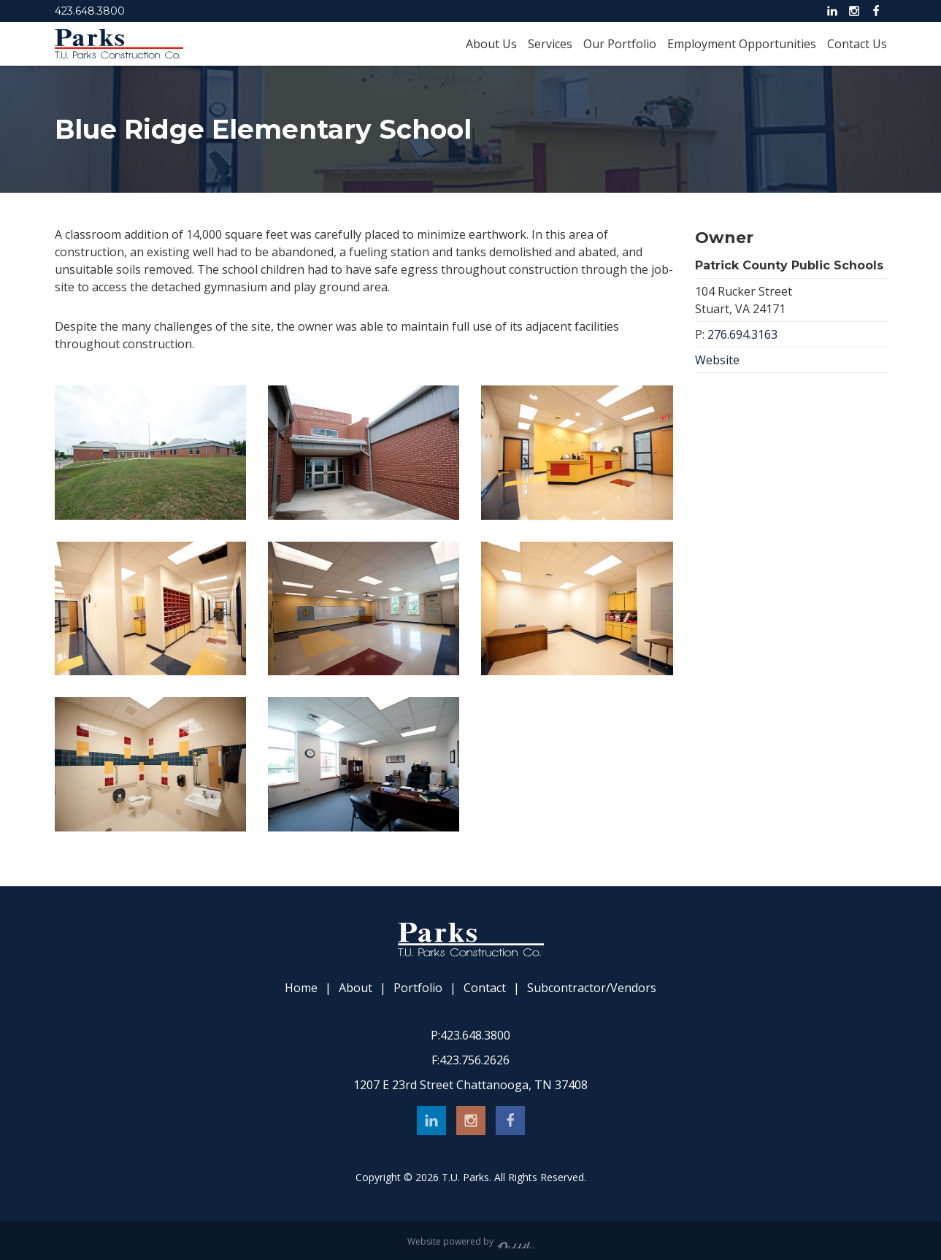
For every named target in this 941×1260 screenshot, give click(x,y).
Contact (485, 988)
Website (717, 360)
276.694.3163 (742, 334)
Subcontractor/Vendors (591, 988)
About (355, 988)
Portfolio (417, 988)
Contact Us (857, 44)
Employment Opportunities (741, 44)
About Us (491, 44)
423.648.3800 (90, 11)
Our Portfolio (619, 44)
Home (301, 988)
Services (550, 44)
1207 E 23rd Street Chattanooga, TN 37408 (470, 1085)
